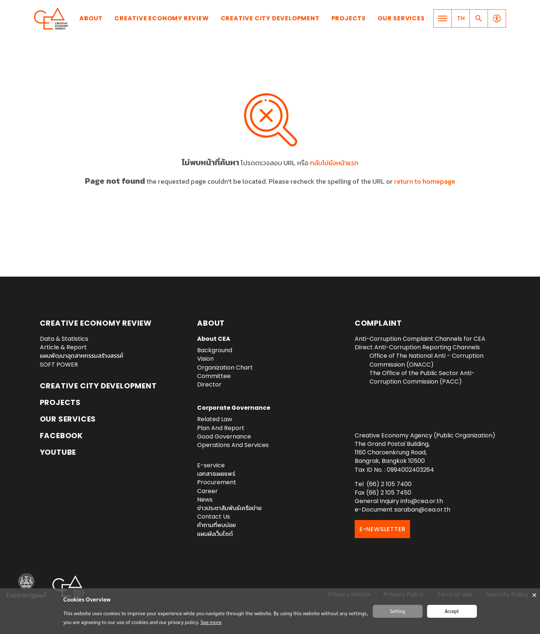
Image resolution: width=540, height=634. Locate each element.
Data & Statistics (64, 339)
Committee (214, 376)
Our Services (401, 18)
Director (209, 384)
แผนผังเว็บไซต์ (215, 534)
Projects (348, 18)
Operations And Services (233, 445)
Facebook (61, 435)
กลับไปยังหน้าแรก (334, 163)
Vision (205, 358)
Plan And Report (220, 428)
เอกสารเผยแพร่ (216, 474)
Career (207, 491)
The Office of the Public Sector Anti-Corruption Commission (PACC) (422, 377)
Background (214, 350)
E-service (211, 465)
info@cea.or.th (421, 501)
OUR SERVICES (68, 419)
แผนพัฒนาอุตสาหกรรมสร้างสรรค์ (81, 355)
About (91, 18)
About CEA (213, 339)
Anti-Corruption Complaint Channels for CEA (420, 339)
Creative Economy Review (161, 18)
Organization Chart (225, 367)
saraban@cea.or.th (422, 509)
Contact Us (213, 516)
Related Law (214, 419)
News (205, 499)
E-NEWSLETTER (383, 529)
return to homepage (424, 181)
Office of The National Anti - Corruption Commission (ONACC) (426, 359)
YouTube (58, 452)
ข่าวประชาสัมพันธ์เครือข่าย (229, 508)
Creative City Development (270, 18)
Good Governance (224, 436)
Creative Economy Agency (52, 18)
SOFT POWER (59, 364)
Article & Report (63, 347)
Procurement (216, 482)
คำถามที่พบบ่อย (216, 525)
